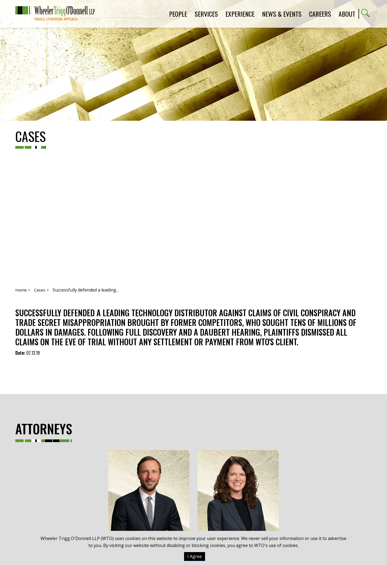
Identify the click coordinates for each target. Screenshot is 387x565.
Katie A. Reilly (238, 497)
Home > (22, 290)
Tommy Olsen (148, 497)
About (347, 14)
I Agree (194, 556)
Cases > (41, 290)
